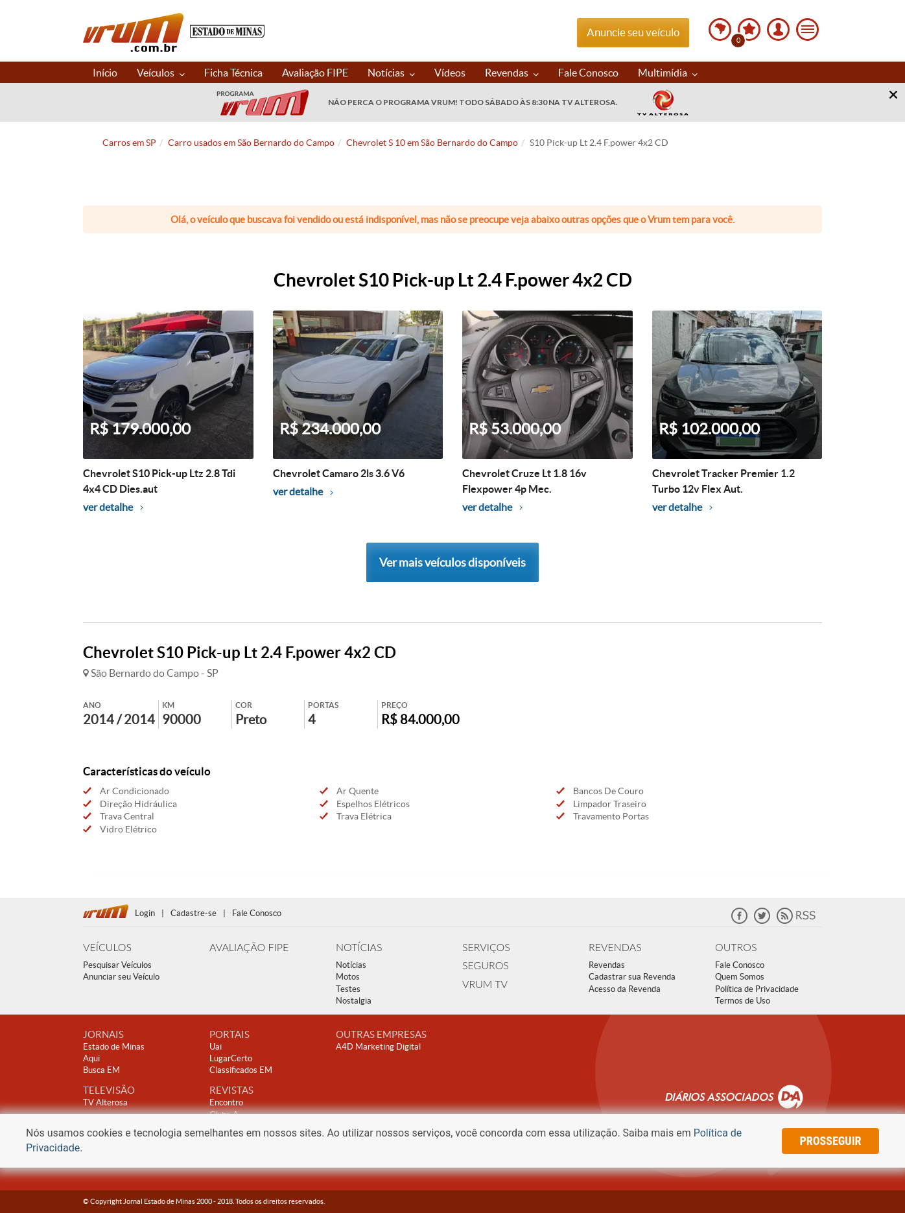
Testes (348, 989)
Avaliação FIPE (315, 72)
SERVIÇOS (486, 947)
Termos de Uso (742, 1001)
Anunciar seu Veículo (121, 977)
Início (105, 72)
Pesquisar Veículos (117, 965)
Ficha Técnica (233, 72)
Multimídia (668, 72)
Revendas (512, 72)
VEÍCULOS (107, 947)
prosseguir (831, 1141)
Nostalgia (353, 1001)
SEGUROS (485, 965)
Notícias (391, 72)
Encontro (226, 1102)
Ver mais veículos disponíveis (452, 562)
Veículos (161, 72)
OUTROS (736, 947)
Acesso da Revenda (625, 989)
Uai (215, 1047)
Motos (348, 977)
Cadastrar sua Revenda (632, 977)
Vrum (133, 32)
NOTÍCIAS (359, 947)
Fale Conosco (588, 72)
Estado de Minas (114, 1047)
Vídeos (449, 72)
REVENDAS (615, 947)
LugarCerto (230, 1058)
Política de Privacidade (757, 989)
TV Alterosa (105, 1102)
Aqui (91, 1058)
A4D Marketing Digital (378, 1047)
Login (145, 913)
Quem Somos (739, 977)
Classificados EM (240, 1070)
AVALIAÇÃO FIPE (248, 947)
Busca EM (101, 1070)
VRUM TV (485, 984)
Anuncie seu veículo (633, 32)
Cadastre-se (193, 913)
